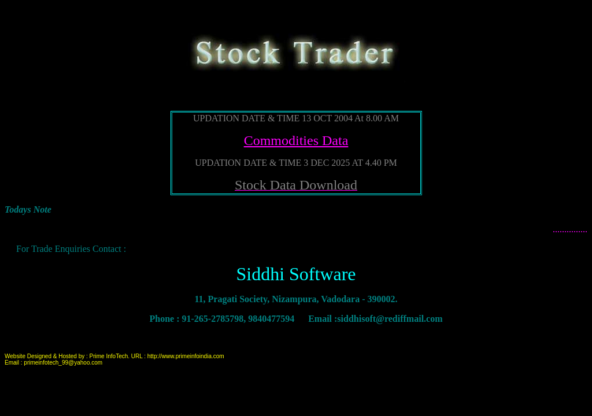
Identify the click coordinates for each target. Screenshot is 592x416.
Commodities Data (296, 140)
